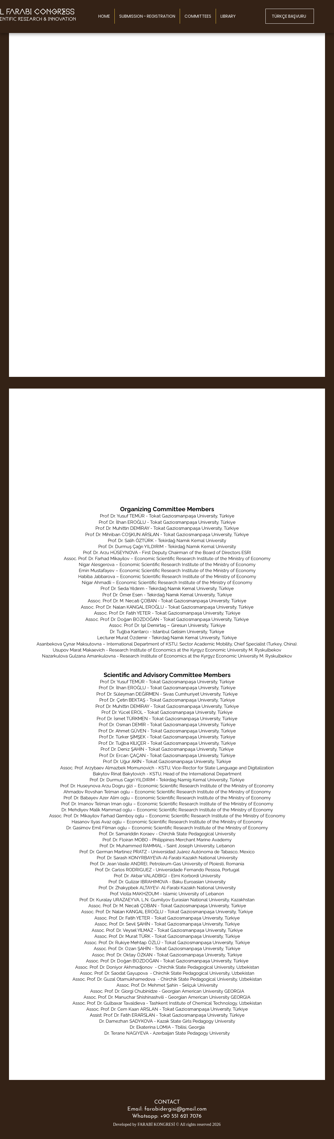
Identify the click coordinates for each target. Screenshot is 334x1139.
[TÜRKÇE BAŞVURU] (289, 16)
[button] (198, 16)
